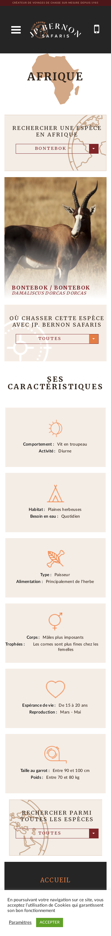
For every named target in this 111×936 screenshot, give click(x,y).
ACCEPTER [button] (49, 922)
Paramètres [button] (20, 922)
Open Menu (16, 29)
